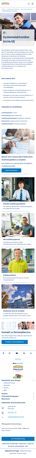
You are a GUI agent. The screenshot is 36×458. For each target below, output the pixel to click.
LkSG (26, 446)
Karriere (5, 393)
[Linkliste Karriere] (18, 393)
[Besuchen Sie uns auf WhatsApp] (31, 353)
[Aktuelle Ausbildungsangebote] (18, 194)
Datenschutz (22, 444)
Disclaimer (11, 446)
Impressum (30, 444)
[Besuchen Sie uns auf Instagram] (9, 353)
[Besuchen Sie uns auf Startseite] (18, 364)
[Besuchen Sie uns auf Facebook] (3, 353)
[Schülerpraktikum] (18, 266)
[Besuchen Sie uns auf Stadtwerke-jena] (18, 375)
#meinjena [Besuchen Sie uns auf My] (18, 359)
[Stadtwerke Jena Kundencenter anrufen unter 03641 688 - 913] (12, 412)
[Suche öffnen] (29, 4)
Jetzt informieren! (11, 170)
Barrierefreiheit (19, 446)
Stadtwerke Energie (9, 383)
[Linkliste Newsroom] (18, 399)
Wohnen (6, 388)
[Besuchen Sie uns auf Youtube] (17, 353)
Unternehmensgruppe (10, 396)
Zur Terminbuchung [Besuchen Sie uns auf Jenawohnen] (18, 439)
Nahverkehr (7, 385)
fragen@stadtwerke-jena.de (16, 417)
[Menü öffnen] (32, 4)
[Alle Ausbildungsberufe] (18, 230)
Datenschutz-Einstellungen (10, 444)
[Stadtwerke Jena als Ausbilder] (18, 301)
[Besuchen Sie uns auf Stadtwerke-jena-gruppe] (18, 367)
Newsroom (6, 399)
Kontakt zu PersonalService (14, 342)
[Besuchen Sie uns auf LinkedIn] (24, 353)
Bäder (5, 390)
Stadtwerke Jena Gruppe (11, 380)
